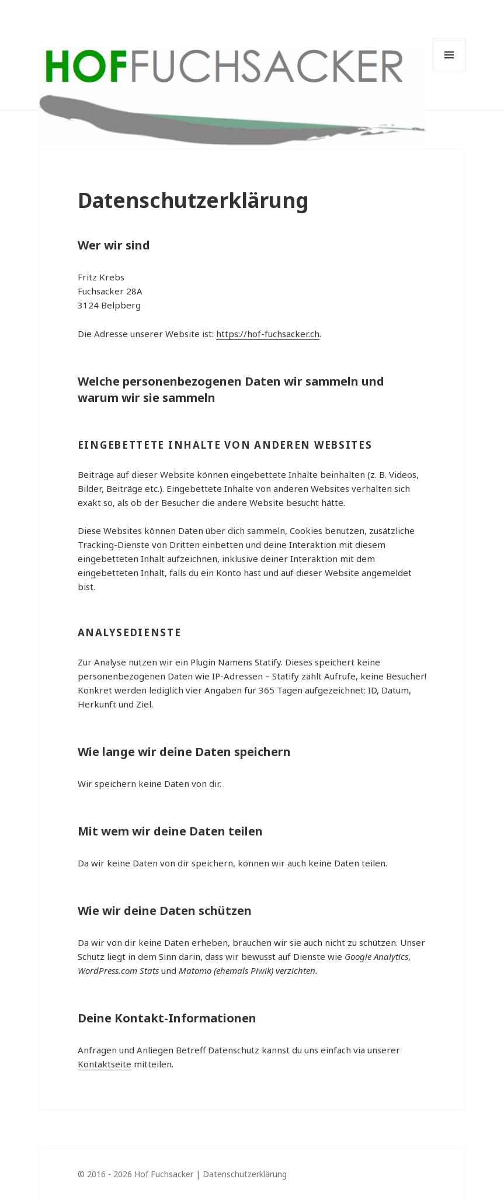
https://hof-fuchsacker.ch (267, 333)
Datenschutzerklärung (245, 1174)
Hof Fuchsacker (163, 1174)
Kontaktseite (104, 1064)
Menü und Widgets (449, 55)
